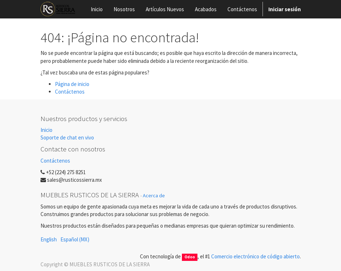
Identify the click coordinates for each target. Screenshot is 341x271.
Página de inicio (72, 84)
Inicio (46, 129)
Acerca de (154, 195)
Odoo (189, 256)
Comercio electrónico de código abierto (255, 256)
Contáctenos (70, 91)
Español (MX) (74, 239)
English (49, 239)
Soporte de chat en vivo (67, 137)
